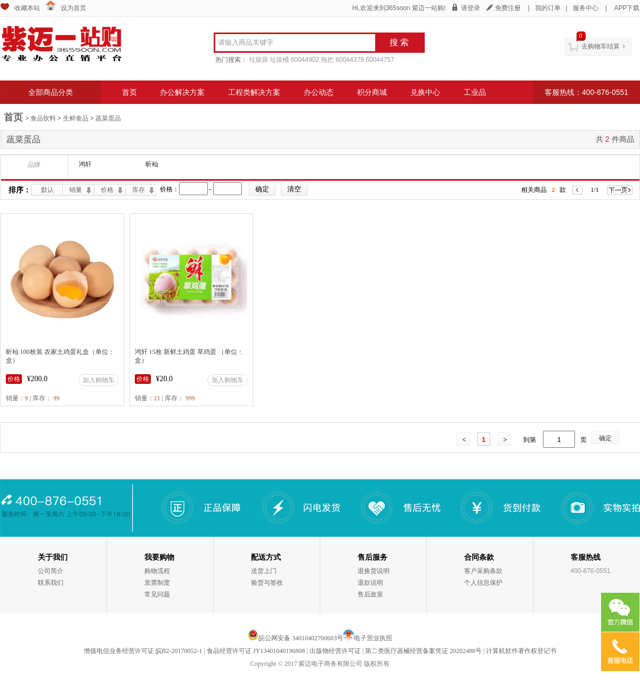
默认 (47, 190)
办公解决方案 (182, 92)
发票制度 (157, 582)
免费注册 (508, 8)
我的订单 (548, 8)
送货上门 (264, 571)
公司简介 (50, 571)
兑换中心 (425, 92)
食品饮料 (43, 118)
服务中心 (585, 8)
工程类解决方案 (254, 92)
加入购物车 (99, 380)
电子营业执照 (373, 638)
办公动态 (319, 92)
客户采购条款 (483, 571)
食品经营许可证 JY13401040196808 (256, 651)
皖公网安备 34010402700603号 (295, 638)
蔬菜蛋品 (108, 118)
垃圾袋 (258, 59)
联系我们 (50, 582)
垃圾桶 (279, 59)
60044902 (305, 59)
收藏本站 (27, 8)
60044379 (350, 59)
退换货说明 (374, 571)
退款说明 (370, 582)
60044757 (380, 59)
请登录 (470, 8)
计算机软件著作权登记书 (521, 651)
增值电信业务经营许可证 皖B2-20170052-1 (143, 651)
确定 (605, 438)
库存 (138, 190)
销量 (75, 190)
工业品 (475, 92)
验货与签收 (267, 582)
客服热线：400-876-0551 (586, 92)
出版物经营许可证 (335, 651)
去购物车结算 (600, 46)
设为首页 (73, 8)
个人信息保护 (483, 582)
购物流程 (157, 571)
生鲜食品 (75, 118)
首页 (129, 92)
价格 (107, 190)
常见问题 (157, 594)
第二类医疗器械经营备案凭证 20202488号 (423, 651)
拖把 (327, 59)
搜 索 (399, 42)
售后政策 (370, 594)
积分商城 (372, 92)
